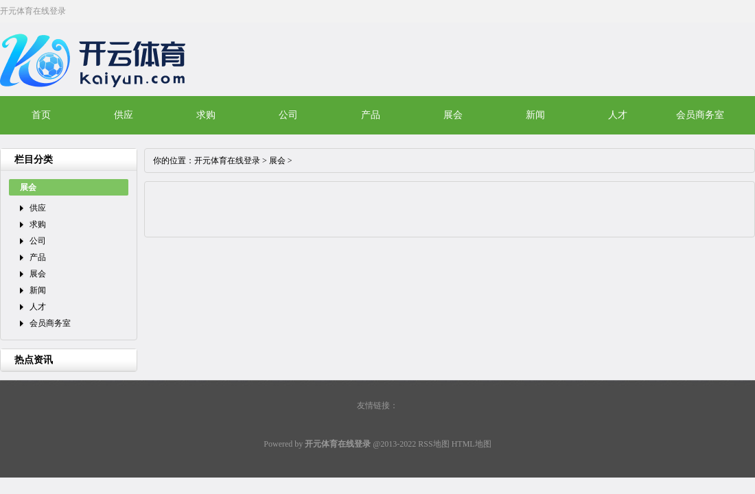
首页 (41, 115)
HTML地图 (471, 444)
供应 (123, 115)
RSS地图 (433, 444)
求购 (206, 115)
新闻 (535, 115)
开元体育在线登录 (227, 160)
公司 (288, 115)
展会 (453, 115)
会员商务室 (700, 115)
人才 (617, 115)
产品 (370, 115)
